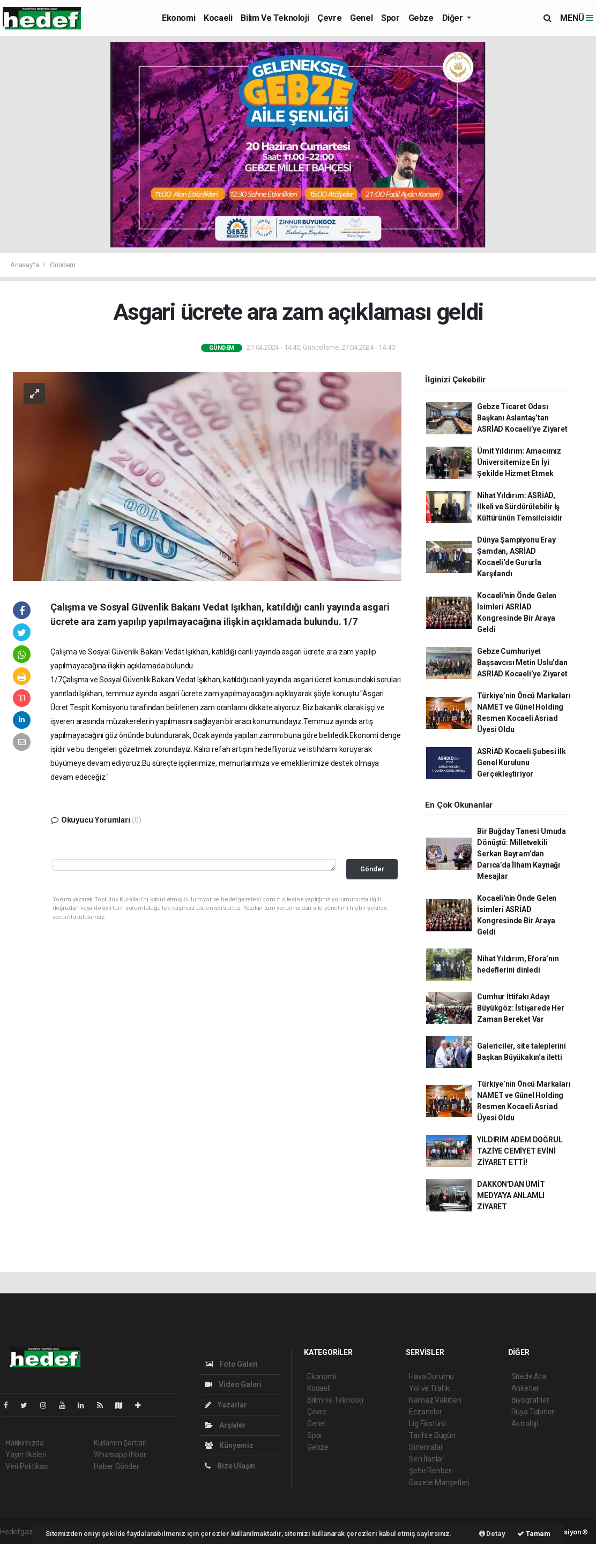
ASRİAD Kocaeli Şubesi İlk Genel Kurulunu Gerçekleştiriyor (521, 762)
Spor (390, 18)
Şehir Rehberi (431, 1470)
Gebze (421, 18)
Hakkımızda (24, 1442)
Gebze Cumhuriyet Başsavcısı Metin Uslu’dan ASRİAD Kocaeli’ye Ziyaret (522, 662)
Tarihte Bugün (432, 1435)
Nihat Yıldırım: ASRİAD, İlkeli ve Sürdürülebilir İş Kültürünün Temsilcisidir (519, 506)
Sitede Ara (528, 1376)
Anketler (525, 1388)
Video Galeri (233, 1384)
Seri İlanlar (426, 1459)
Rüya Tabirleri (533, 1411)
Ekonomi (178, 18)
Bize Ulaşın (230, 1466)
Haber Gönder (116, 1466)
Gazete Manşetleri (439, 1482)
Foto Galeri (231, 1364)
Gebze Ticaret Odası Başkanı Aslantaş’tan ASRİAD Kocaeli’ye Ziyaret (522, 417)
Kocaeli (218, 18)
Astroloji (524, 1423)
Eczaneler (425, 1411)
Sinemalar (426, 1447)
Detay (492, 1534)
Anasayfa (25, 265)
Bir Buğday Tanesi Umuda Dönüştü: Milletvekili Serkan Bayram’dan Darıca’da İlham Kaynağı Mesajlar (521, 853)
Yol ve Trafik (429, 1388)
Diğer (453, 18)
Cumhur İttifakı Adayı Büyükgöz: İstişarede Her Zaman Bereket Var (520, 1007)
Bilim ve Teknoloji (275, 18)
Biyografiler (530, 1400)
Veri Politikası (27, 1466)
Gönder (372, 869)
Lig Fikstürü (427, 1423)
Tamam (533, 1534)
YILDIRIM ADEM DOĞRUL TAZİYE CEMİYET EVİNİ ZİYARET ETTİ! (519, 1150)
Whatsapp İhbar (120, 1454)
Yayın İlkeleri (25, 1454)
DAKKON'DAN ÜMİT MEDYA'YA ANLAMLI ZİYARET (511, 1195)
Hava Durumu (431, 1376)
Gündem (63, 265)
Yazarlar (226, 1404)
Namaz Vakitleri (435, 1400)
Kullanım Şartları (120, 1442)
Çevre (329, 18)
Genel (361, 18)
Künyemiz (229, 1445)
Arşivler (225, 1425)
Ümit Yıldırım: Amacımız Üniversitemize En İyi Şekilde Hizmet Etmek (519, 462)
